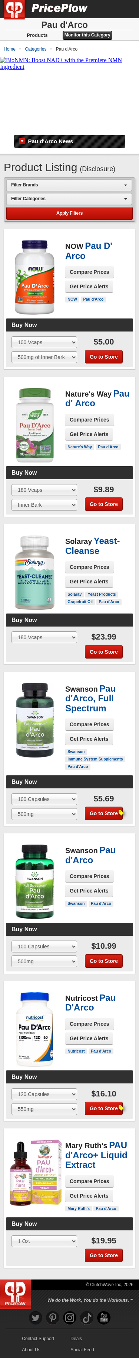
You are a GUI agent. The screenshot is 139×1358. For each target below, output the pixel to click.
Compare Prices (89, 272)
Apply (69, 213)
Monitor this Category (87, 35)
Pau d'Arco (93, 299)
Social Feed (82, 1349)
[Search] (108, 9)
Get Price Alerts (89, 286)
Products (37, 35)
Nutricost (76, 1051)
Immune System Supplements (95, 759)
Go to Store (104, 357)
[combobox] (69, 185)
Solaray (74, 594)
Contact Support (38, 1338)
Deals (76, 1338)
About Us (31, 1349)
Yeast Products (102, 594)
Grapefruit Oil (80, 601)
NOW (72, 299)
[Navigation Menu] (125, 9)
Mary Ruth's (78, 1208)
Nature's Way (79, 447)
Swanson (76, 751)
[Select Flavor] (44, 357)
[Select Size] (44, 342)
